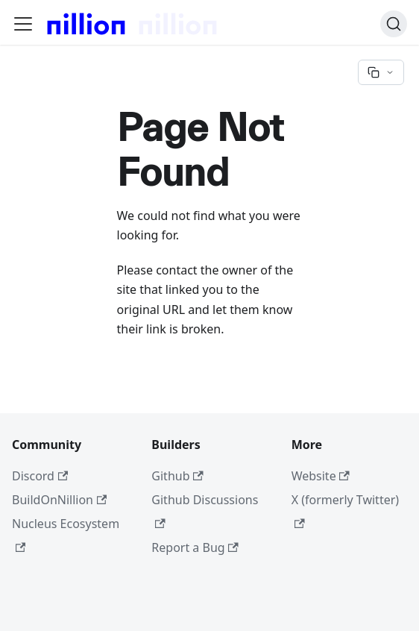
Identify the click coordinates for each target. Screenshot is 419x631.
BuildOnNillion (59, 500)
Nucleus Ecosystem (65, 533)
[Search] (393, 23)
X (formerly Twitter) (345, 510)
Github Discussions (204, 510)
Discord (40, 476)
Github (177, 476)
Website (321, 476)
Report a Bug (195, 547)
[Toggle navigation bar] (23, 24)
